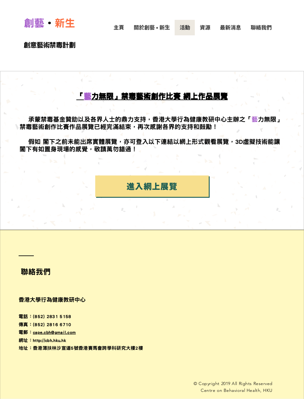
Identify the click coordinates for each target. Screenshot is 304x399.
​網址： (26, 340)
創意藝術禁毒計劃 (49, 45)
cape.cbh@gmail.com (54, 332)
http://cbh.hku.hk (49, 340)
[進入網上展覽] (152, 186)
